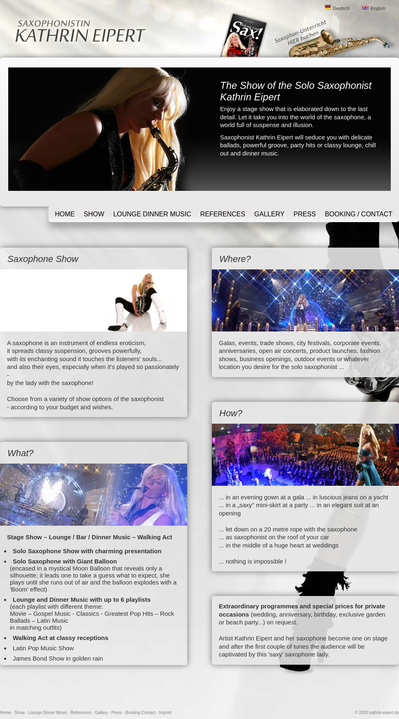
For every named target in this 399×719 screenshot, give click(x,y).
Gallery (269, 214)
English (378, 8)
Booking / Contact (358, 214)
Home (65, 214)
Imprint (165, 712)
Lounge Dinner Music (152, 214)
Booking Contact (140, 712)
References (222, 214)
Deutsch (341, 8)
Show (94, 214)
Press (305, 214)
